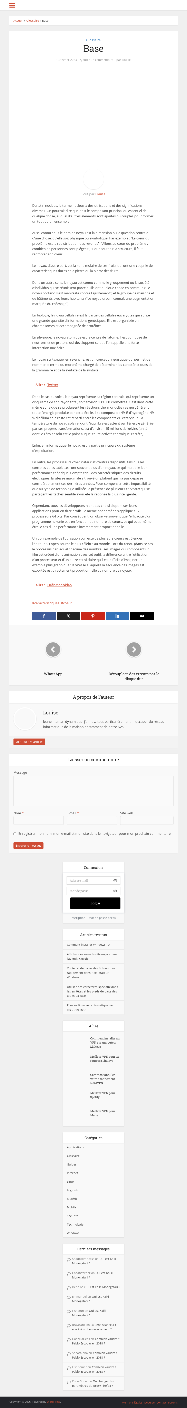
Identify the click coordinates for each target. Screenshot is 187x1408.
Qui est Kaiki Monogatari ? (102, 1287)
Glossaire (32, 20)
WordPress (53, 1402)
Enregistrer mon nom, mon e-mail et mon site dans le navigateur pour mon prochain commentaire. (94, 833)
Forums (173, 1402)
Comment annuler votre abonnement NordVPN (102, 1079)
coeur (67, 603)
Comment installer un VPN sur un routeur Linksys (105, 1042)
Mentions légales (132, 1402)
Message (20, 772)
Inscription (78, 918)
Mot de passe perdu (102, 918)
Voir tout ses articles (29, 742)
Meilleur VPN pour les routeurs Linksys (104, 1059)
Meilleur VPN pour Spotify (102, 1095)
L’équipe (149, 1402)
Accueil (18, 20)
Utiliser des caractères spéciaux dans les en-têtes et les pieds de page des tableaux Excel (92, 991)
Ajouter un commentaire (96, 60)
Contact (161, 1402)
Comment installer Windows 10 (88, 944)
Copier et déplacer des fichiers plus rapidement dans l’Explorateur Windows (91, 972)
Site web (126, 813)
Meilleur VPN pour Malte (102, 1113)
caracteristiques (46, 603)
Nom (18, 813)
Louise (126, 60)
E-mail (73, 813)
